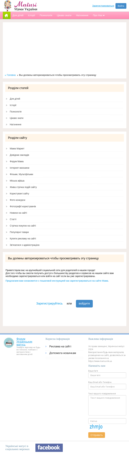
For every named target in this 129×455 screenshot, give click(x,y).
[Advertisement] (65, 49)
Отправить (96, 435)
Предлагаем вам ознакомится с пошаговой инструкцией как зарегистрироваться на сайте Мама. (57, 280)
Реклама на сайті (60, 346)
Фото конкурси (17, 200)
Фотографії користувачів (23, 206)
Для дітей (15, 98)
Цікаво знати (17, 118)
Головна (11, 75)
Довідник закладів (19, 155)
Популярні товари (19, 232)
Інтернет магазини (19, 168)
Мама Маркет (17, 148)
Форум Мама (17, 161)
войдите (84, 303)
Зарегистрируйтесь (49, 303)
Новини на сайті (18, 213)
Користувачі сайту (19, 193)
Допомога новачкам (62, 352)
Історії (13, 105)
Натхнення (15, 124)
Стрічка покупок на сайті (23, 225)
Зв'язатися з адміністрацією (25, 245)
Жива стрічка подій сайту (23, 187)
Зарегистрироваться (103, 5)
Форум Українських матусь (24, 341)
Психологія (16, 111)
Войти (121, 6)
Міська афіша (17, 180)
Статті (13, 219)
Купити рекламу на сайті (23, 238)
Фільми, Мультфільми (21, 174)
